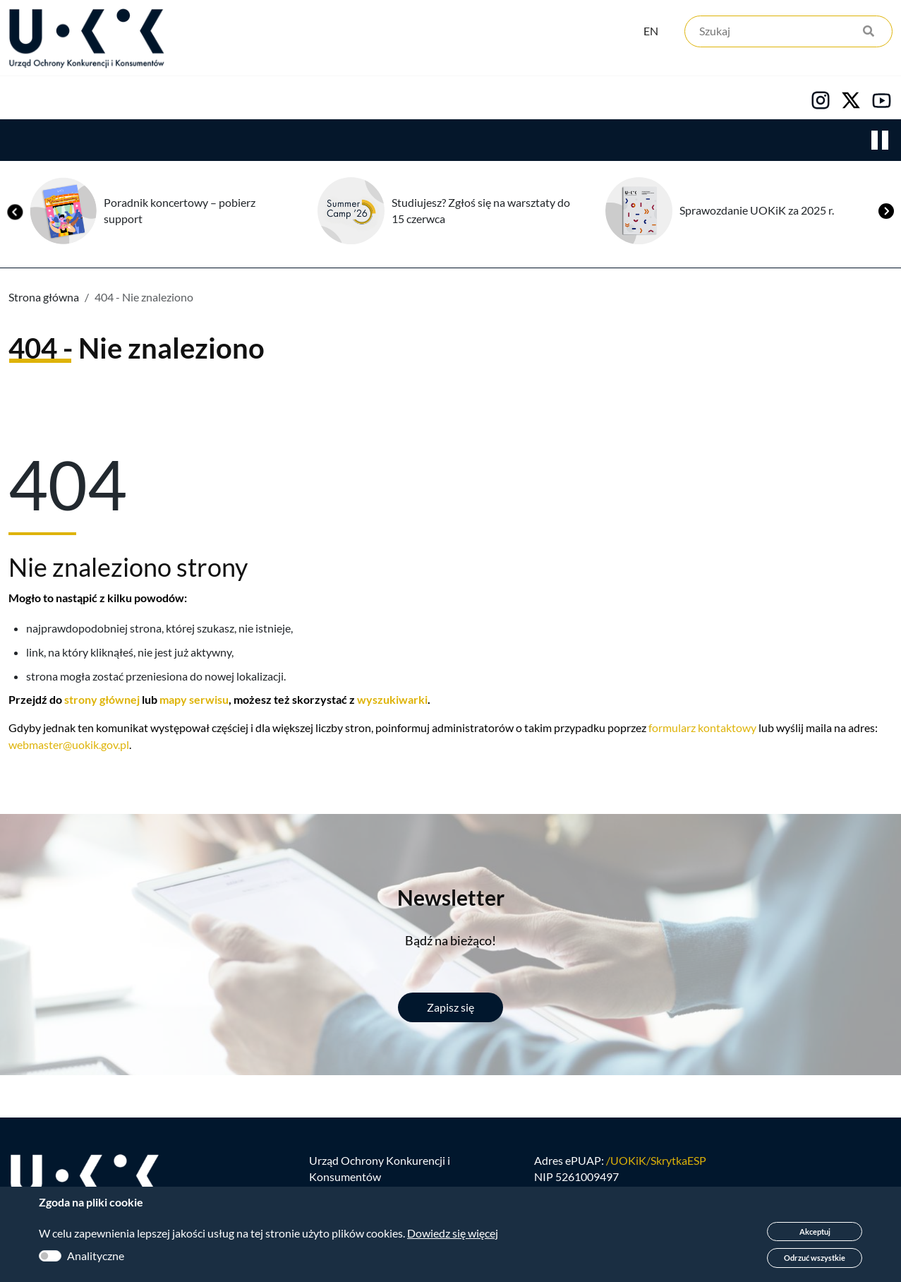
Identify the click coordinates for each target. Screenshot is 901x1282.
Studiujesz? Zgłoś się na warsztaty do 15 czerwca (481, 212)
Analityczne (95, 1255)
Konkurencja (134, 99)
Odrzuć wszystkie (814, 1257)
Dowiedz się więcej (452, 1233)
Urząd (25, 99)
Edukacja (379, 99)
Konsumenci (262, 99)
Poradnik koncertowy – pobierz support (179, 212)
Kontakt (583, 99)
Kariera (482, 99)
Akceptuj (814, 1231)
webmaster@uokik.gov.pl (68, 746)
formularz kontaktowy (702, 729)
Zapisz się (450, 1009)
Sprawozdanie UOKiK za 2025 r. (756, 212)
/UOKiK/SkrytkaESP (656, 1166)
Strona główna (43, 299)
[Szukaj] (788, 33)
